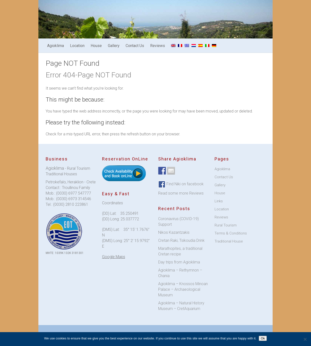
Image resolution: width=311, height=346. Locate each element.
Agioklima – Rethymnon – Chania (180, 273)
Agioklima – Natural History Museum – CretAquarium (181, 306)
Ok (263, 338)
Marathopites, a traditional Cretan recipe (180, 251)
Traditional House (229, 241)
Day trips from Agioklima (179, 262)
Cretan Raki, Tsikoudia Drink (181, 240)
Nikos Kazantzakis (174, 232)
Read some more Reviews (181, 193)
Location (77, 45)
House (96, 45)
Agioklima (55, 45)
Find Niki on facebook (184, 184)
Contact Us (135, 45)
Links (219, 201)
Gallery (114, 45)
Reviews (157, 45)
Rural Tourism (226, 225)
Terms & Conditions (231, 233)
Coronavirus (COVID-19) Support (178, 221)
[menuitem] (173, 45)
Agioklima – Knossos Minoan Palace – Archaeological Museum (183, 289)
